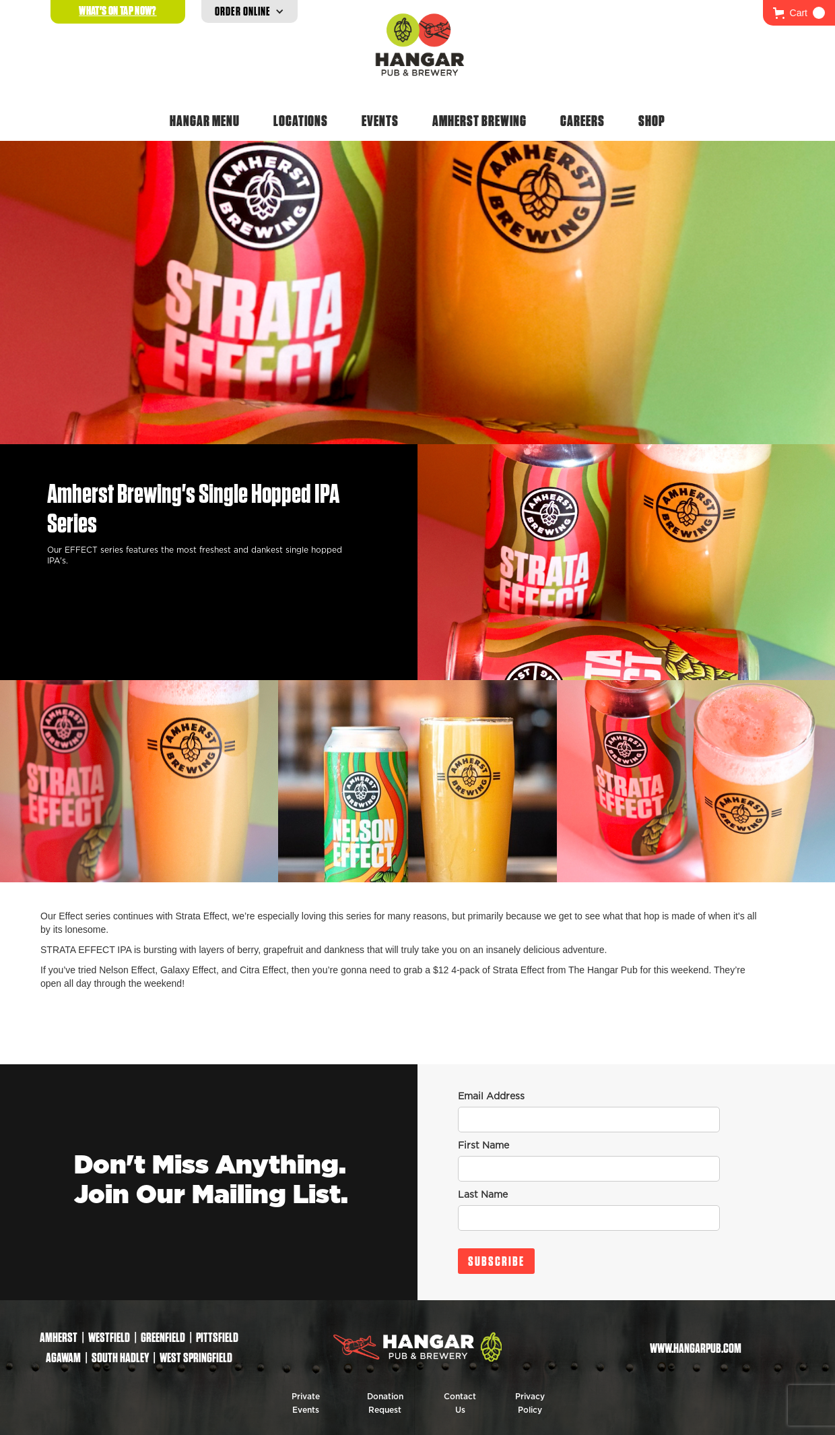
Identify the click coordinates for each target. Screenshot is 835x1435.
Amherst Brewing (479, 120)
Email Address (491, 1096)
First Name (483, 1146)
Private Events (306, 1403)
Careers (582, 120)
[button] (799, 13)
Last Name (483, 1195)
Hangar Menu (205, 120)
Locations (300, 120)
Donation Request (385, 1403)
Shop (651, 120)
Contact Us (460, 1403)
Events (380, 120)
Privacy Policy (530, 1403)
